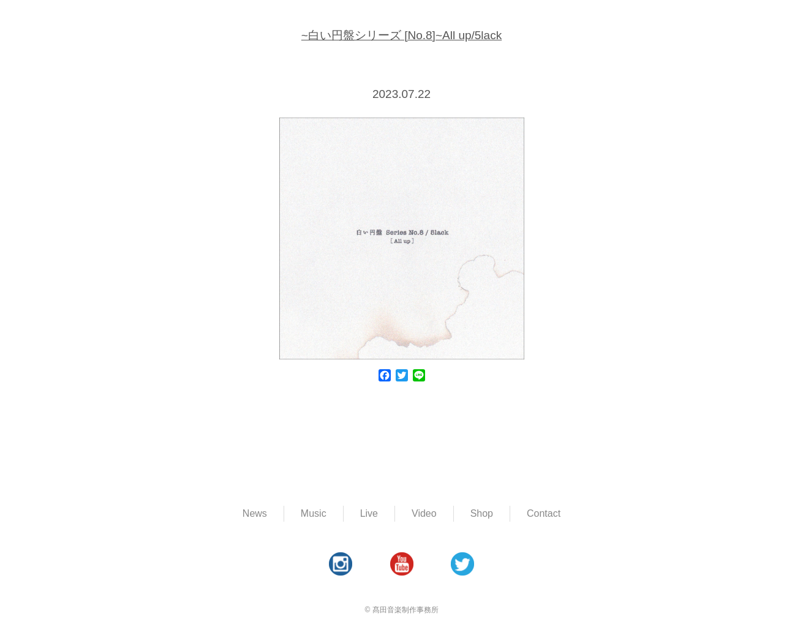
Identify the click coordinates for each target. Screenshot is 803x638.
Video (424, 513)
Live (369, 513)
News (255, 513)
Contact (543, 513)
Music (313, 513)
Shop (481, 513)
